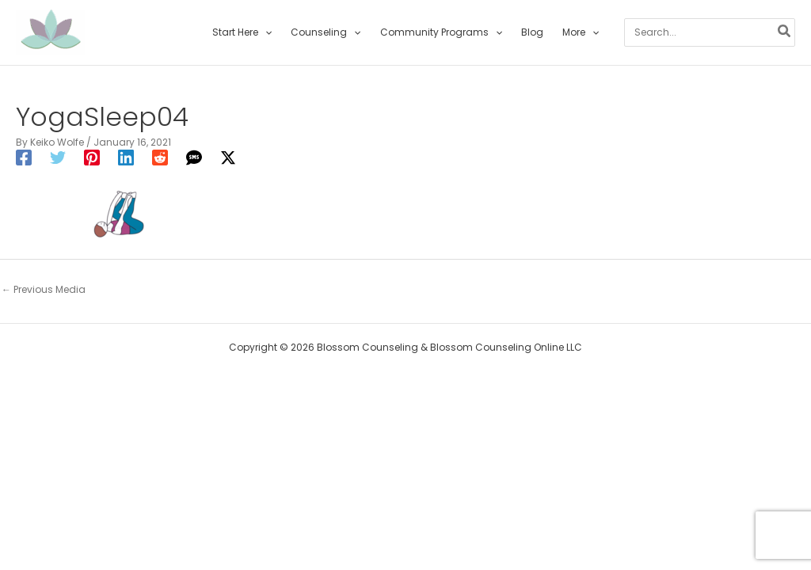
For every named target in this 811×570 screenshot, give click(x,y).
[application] (265, 32)
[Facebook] (24, 157)
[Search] (785, 32)
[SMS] (194, 157)
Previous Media (44, 289)
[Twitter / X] (228, 157)
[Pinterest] (92, 157)
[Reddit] (160, 157)
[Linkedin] (126, 157)
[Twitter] (58, 157)
